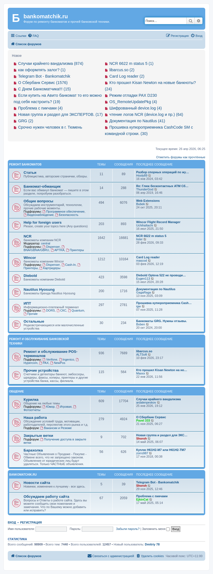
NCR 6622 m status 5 (151, 236)
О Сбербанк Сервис (151, 417)
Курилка (31, 399)
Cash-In (69, 264)
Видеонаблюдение (39, 214)
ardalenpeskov (146, 402)
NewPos (57, 362)
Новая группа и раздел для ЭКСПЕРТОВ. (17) (60, 114)
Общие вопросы (38, 201)
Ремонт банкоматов (25, 164)
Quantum (76, 310)
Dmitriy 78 (152, 544)
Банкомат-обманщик (42, 186)
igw (138, 306)
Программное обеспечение (63, 211)
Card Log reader (148, 257)
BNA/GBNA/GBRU (44, 248)
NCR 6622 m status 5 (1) (131, 63)
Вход (12, 522)
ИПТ (27, 303)
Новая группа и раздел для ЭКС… (161, 435)
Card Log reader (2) (126, 76)
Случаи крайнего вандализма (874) (50, 63)
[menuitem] (33, 35)
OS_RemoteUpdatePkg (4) (133, 102)
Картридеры (49, 268)
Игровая (64, 406)
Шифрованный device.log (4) (135, 108)
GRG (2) (25, 121)
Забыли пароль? (128, 528)
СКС (61, 310)
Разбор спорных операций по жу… (162, 172)
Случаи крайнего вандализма (158, 399)
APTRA (58, 250)
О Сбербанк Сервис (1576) (43, 82)
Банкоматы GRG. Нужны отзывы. (161, 321)
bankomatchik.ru (23, 474)
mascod (141, 260)
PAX (44, 362)
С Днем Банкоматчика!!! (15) (44, 89)
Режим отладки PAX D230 (133, 95)
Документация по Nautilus (155, 289)
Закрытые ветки (38, 435)
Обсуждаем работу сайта (46, 496)
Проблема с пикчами (152, 496)
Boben (140, 324)
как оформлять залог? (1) (41, 70)
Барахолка (33, 450)
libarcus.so (144, 351)
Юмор (48, 406)
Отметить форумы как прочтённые (180, 157)
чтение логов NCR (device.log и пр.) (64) (146, 114)
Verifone (49, 359)
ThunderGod (144, 189)
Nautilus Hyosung (39, 289)
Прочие (31, 313)
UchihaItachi (144, 225)
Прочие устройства (41, 370)
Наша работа (35, 417)
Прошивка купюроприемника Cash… (164, 303)
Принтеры (75, 250)
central (45, 243)
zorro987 (142, 453)
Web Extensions (148, 200)
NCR (28, 236)
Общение (16, 391)
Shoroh (141, 438)
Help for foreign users (43, 222)
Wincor (30, 258)
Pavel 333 (143, 420)
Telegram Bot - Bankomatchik (44, 76)
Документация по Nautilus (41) (137, 121)
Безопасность (66, 214)
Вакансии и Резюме (56, 428)
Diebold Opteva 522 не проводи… (161, 275)
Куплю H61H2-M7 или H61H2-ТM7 (161, 449)
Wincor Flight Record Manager (158, 222)
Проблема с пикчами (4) (40, 108)
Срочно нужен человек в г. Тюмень (50, 127)
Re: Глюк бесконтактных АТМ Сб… (162, 186)
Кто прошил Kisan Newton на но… (161, 370)
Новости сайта (37, 483)
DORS (48, 310)
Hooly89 (141, 175)
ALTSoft (141, 354)
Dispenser (51, 246)
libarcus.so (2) (121, 70)
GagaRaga (143, 292)
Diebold (30, 276)
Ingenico (66, 359)
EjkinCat (142, 499)
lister (139, 239)
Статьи (30, 172)
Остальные (34, 321)
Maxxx (140, 373)
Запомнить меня (156, 528)
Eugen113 (143, 278)
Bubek (140, 204)
